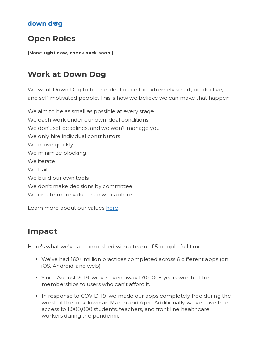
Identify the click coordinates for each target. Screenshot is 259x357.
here (112, 208)
